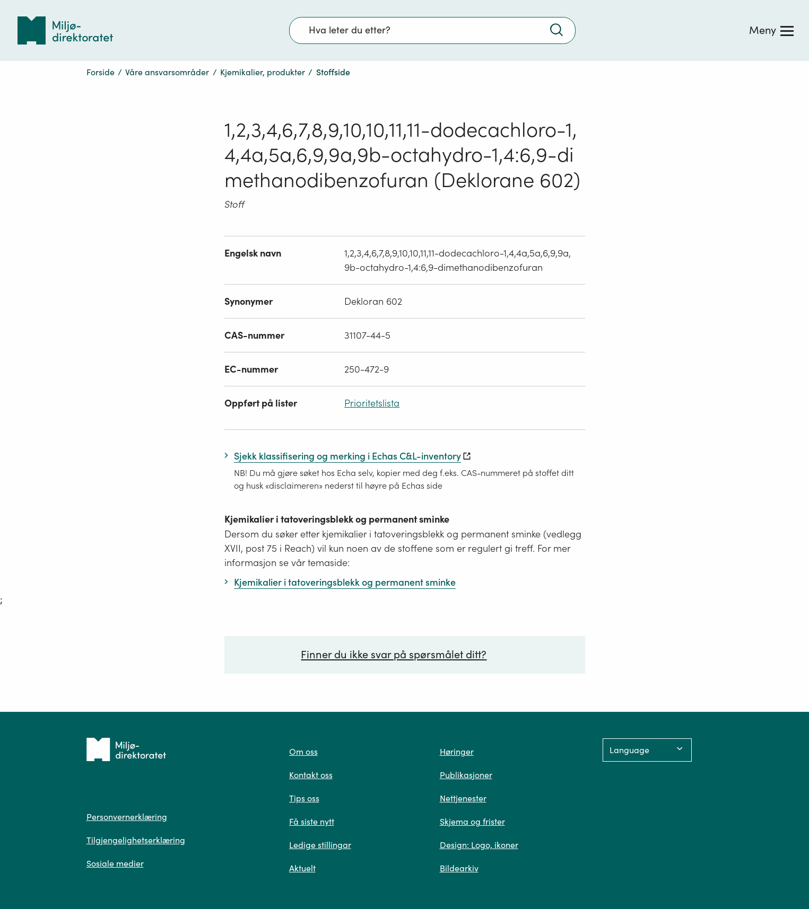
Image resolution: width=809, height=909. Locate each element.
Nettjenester (463, 798)
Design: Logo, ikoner (479, 845)
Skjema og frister (472, 821)
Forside (100, 72)
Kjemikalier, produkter (262, 72)
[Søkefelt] (432, 30)
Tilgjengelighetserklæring (135, 840)
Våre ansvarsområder (167, 72)
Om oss (303, 751)
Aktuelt (302, 868)
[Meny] (771, 30)
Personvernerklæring (126, 816)
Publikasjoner (466, 775)
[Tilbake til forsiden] (65, 30)
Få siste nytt (311, 821)
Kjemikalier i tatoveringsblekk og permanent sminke (336, 519)
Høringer (457, 751)
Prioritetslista (371, 403)
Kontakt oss (311, 775)
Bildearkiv (459, 868)
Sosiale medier (115, 863)
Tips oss (304, 798)
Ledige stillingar (320, 845)
